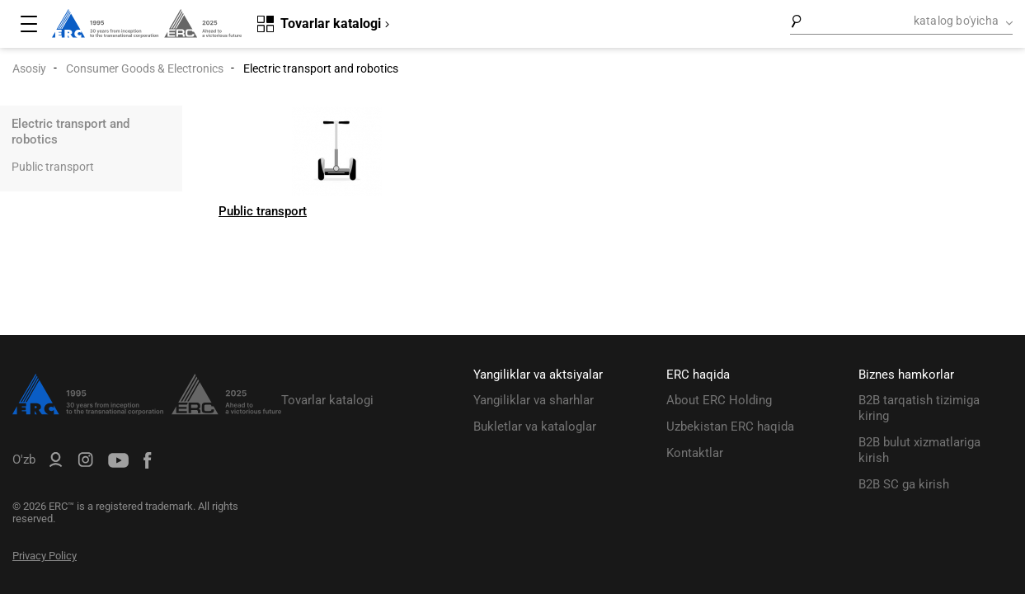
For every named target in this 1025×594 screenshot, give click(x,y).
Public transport (53, 166)
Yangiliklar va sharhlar (533, 400)
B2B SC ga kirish (903, 484)
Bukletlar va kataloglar (534, 426)
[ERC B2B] (56, 462)
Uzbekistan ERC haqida (730, 426)
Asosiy (29, 68)
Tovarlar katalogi (327, 400)
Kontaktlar (694, 453)
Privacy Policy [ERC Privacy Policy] (44, 555)
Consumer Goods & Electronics (144, 68)
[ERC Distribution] (146, 410)
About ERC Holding (719, 400)
